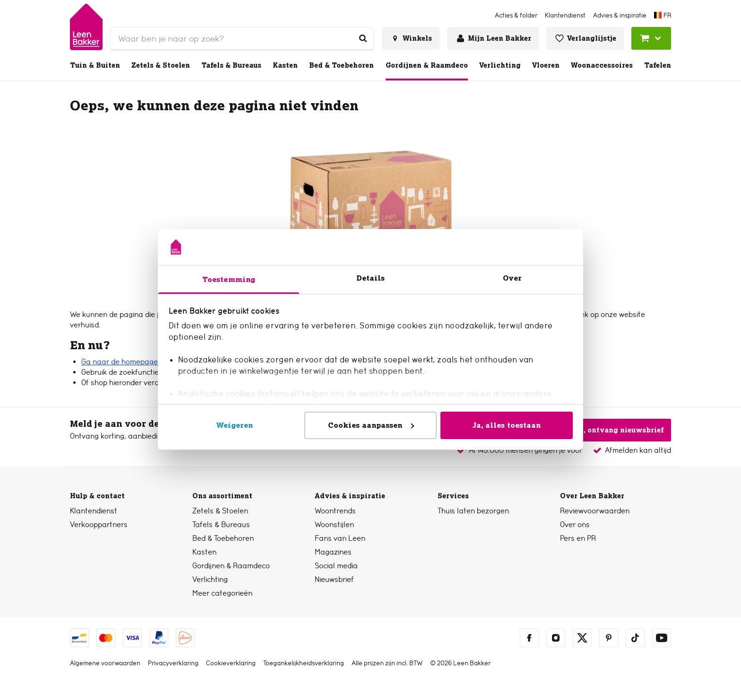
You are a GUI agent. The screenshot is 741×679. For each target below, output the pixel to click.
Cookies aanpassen (371, 425)
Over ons (575, 524)
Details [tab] (370, 278)
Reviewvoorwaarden (594, 510)
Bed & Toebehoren (341, 65)
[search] (242, 38)
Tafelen (657, 65)
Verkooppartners (99, 524)
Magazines (333, 551)
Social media (336, 565)
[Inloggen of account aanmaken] (493, 38)
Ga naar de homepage (119, 361)
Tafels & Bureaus (231, 65)
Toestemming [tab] (228, 279)
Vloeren (546, 65)
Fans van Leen (340, 538)
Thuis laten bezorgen (473, 510)
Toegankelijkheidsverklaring (303, 663)
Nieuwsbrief (334, 579)
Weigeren (234, 425)
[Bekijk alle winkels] (410, 38)
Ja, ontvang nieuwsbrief (612, 430)
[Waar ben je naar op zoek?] (363, 38)
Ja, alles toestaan (506, 425)
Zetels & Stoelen (160, 65)
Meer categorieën (222, 593)
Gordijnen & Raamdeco (427, 65)
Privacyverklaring (173, 663)
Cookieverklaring (231, 663)
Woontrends (335, 510)
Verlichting (500, 65)
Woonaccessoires (602, 65)
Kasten (285, 65)
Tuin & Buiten (95, 65)
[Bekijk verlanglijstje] (585, 38)
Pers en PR (578, 538)
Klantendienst (93, 510)
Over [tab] (512, 278)
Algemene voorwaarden (105, 663)
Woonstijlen (334, 524)
